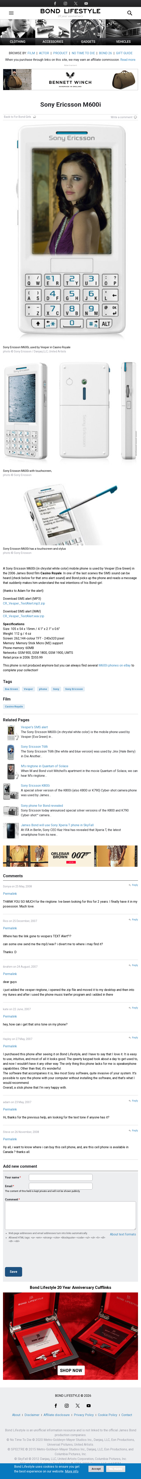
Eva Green (11, 689)
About (16, 1415)
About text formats (123, 1234)
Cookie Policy (107, 1415)
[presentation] (35, 1256)
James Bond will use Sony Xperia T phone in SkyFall (57, 825)
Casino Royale (14, 706)
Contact (126, 1415)
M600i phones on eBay (115, 665)
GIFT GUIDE (124, 53)
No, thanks (115, 1468)
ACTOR (44, 53)
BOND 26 (105, 53)
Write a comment (121, 117)
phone (43, 689)
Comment (11, 1199)
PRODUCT (60, 53)
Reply (135, 885)
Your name (12, 1177)
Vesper (28, 689)
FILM (31, 53)
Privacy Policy (84, 1415)
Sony (56, 689)
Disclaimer (31, 1415)
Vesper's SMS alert (34, 727)
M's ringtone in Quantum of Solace (44, 766)
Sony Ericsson (74, 689)
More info (71, 1471)
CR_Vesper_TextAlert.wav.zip (23, 616)
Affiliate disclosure (57, 1415)
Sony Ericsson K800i (35, 785)
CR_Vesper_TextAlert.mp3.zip (24, 603)
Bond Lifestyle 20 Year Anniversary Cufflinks (70, 1287)
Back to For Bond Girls (17, 116)
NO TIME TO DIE (83, 53)
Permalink (10, 894)
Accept (96, 1468)
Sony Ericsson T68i (34, 747)
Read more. (128, 60)
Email (8, 1186)
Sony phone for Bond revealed (42, 806)
